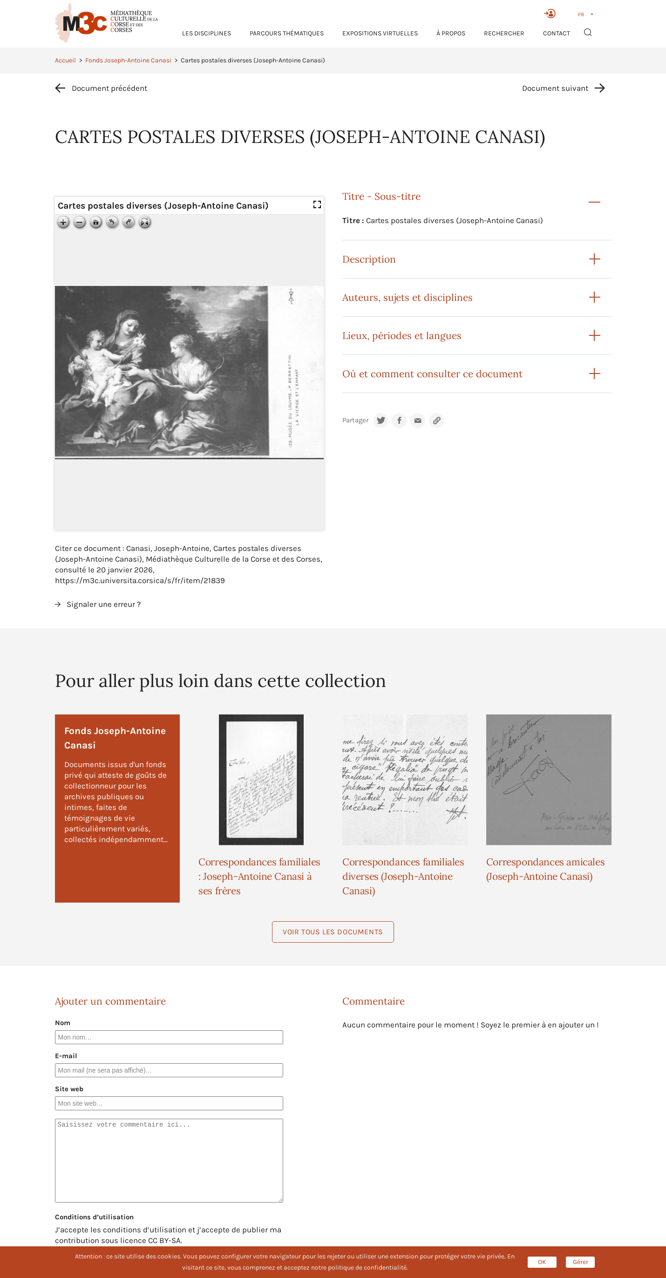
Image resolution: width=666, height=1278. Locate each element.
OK (542, 1262)
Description (369, 259)
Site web (69, 1089)
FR (581, 14)
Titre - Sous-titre (381, 196)
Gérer (580, 1262)
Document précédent (109, 88)
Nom (62, 1023)
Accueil (65, 60)
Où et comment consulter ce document (432, 373)
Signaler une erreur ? (104, 604)
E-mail (66, 1056)
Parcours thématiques (287, 33)
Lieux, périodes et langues (402, 335)
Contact (556, 33)
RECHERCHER (504, 33)
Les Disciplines (206, 33)
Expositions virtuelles (380, 33)
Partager (355, 420)
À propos (450, 33)
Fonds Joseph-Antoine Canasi (128, 60)
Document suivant (555, 88)
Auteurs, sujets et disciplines (407, 297)
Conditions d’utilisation (94, 1217)
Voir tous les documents (333, 931)
